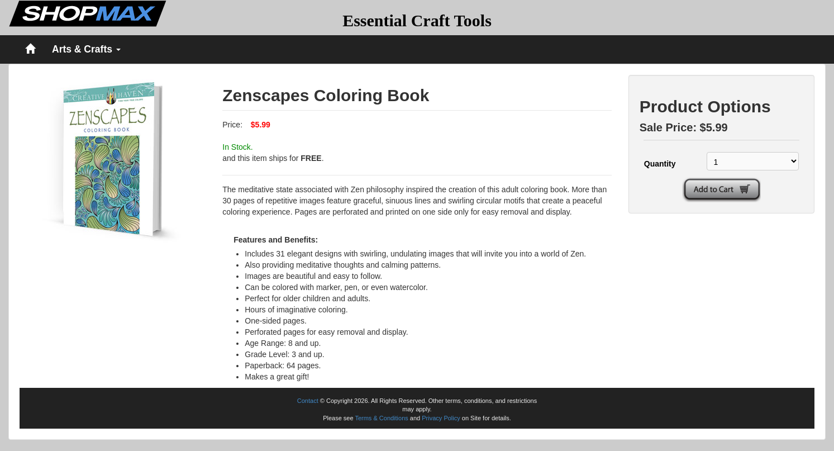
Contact (307, 400)
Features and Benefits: (275, 239)
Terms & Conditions (381, 418)
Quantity (660, 163)
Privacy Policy (441, 418)
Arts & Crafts (86, 49)
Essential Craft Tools (417, 20)
